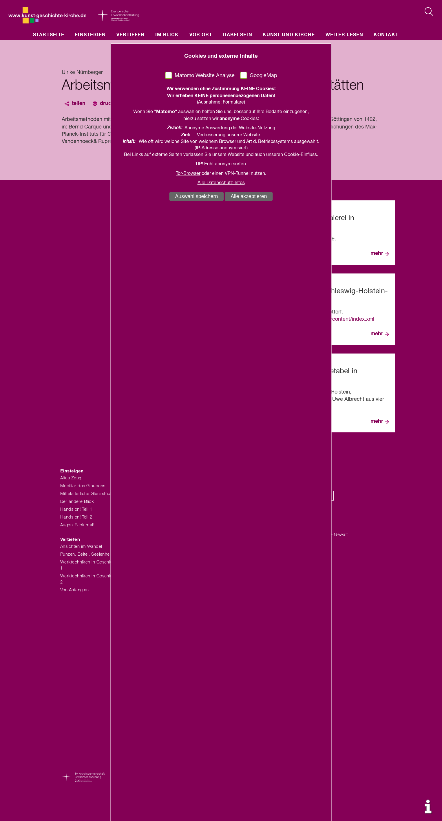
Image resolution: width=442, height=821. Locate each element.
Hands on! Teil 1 (76, 509)
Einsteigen (90, 34)
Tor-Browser (188, 173)
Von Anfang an (74, 590)
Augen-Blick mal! (77, 525)
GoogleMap (263, 75)
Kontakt (386, 34)
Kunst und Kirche (289, 34)
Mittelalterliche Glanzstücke (87, 494)
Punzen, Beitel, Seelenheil (86, 554)
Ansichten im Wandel (81, 546)
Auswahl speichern (196, 196)
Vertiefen (130, 34)
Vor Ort (201, 34)
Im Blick (167, 34)
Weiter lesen (344, 34)
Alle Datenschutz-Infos (221, 183)
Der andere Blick (77, 501)
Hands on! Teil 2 (76, 517)
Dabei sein (237, 34)
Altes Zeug (70, 478)
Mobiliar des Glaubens (82, 486)
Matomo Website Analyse (205, 75)
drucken (110, 103)
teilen (78, 103)
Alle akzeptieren (249, 196)
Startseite (48, 34)
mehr (376, 253)
